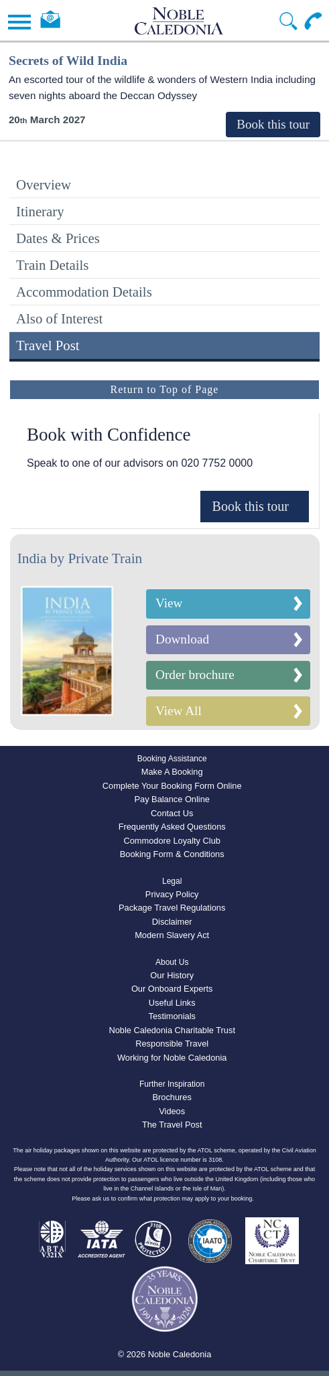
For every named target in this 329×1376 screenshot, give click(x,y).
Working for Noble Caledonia (171, 1058)
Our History (172, 975)
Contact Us (172, 813)
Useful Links (172, 1003)
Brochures (172, 1097)
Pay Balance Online (171, 799)
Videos (172, 1111)
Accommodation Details (84, 291)
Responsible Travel (171, 1044)
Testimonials (171, 1016)
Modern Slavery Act (172, 935)
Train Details (52, 265)
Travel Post (48, 345)
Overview (43, 184)
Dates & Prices (58, 238)
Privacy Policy (172, 894)
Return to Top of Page (165, 389)
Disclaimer (172, 922)
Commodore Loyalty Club (172, 841)
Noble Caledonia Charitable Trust (172, 1030)
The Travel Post (172, 1125)
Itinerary (40, 211)
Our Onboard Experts (172, 989)
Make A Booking (172, 772)
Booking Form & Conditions (172, 854)
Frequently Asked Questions (172, 827)
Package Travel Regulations (172, 908)
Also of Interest (59, 318)
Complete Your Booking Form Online (172, 786)
